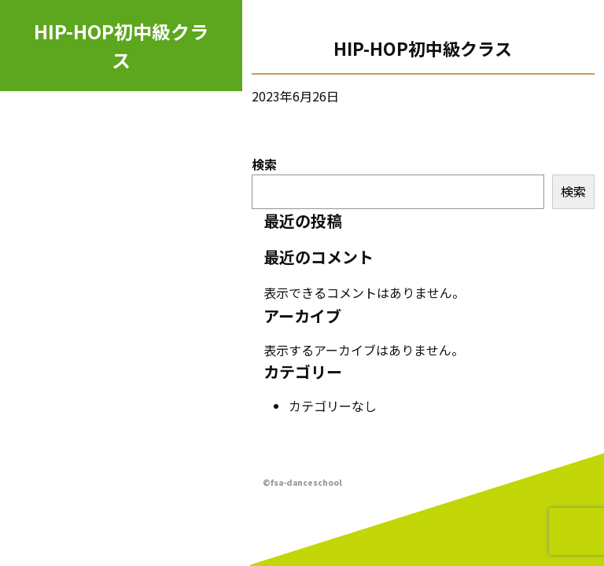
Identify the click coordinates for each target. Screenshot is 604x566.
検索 (264, 164)
